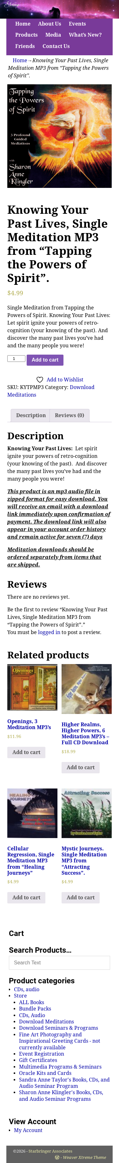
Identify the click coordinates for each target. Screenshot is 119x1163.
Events (77, 24)
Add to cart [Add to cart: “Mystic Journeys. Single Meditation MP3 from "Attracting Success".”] (81, 898)
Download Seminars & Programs (58, 1028)
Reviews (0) (69, 415)
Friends (25, 46)
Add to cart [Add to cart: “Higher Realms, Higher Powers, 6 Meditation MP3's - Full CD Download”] (81, 767)
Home (22, 24)
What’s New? (85, 35)
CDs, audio (26, 989)
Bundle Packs (35, 1009)
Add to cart (45, 360)
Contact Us (56, 46)
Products (26, 35)
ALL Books (31, 1002)
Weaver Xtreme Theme (84, 1157)
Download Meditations (46, 1022)
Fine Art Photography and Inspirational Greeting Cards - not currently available (59, 1041)
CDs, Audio (32, 1015)
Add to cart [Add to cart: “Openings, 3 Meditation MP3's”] (26, 752)
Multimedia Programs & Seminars (60, 1067)
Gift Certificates (38, 1060)
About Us (49, 24)
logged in (49, 632)
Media (53, 35)
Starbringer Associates (50, 1151)
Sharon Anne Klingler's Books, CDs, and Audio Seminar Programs (61, 1095)
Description (31, 415)
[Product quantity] (16, 358)
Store (20, 996)
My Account (28, 1130)
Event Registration (41, 1054)
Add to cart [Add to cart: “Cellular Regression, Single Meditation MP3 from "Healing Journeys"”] (26, 898)
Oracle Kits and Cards (45, 1073)
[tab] (31, 415)
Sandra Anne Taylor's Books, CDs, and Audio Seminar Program (64, 1083)
